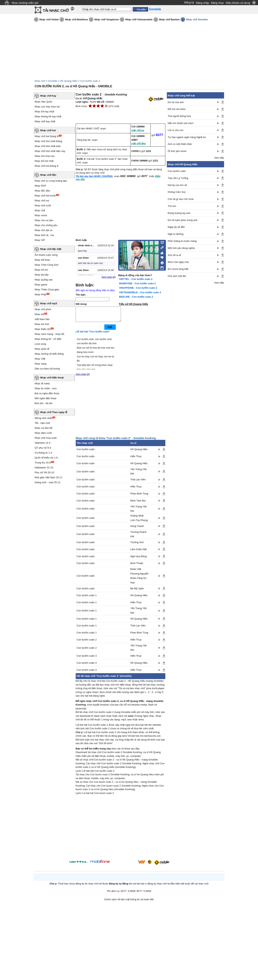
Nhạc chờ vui (42, 200)
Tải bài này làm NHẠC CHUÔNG (94, 176)
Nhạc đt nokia (42, 383)
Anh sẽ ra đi (174, 255)
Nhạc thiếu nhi (43, 329)
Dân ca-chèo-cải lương (47, 368)
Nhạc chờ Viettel (49, 19)
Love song (40, 343)
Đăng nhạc (217, 2)
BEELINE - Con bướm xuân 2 (136, 296)
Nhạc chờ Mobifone (76, 19)
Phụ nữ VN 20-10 (44, 472)
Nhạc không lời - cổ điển (48, 339)
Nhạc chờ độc (48, 174)
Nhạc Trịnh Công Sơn (47, 264)
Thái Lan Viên (138, 482)
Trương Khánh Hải (138, 537)
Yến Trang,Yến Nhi (138, 474)
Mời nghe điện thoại (45, 398)
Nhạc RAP (40, 185)
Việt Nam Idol (42, 319)
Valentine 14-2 (43, 442)
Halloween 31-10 (44, 467)
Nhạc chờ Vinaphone (106, 19)
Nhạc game (41, 284)
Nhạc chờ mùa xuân (46, 437)
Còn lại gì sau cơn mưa (181, 199)
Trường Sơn (137, 545)
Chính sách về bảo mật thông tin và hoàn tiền (129, 902)
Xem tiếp (219, 157)
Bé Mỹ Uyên (137, 591)
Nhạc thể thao (42, 259)
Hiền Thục (136, 459)
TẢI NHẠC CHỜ (56, 11)
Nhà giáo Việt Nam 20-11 (49, 477)
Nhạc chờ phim (43, 309)
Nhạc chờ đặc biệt (50, 249)
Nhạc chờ (40, 80)
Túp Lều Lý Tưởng (178, 178)
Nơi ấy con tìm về (177, 185)
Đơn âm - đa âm (44, 403)
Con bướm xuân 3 (87, 658)
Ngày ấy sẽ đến (176, 227)
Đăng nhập (202, 2)
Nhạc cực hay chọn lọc (47, 106)
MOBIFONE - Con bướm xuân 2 (137, 283)
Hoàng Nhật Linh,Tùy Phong (139, 520)
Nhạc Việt (40, 358)
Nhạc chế (40, 210)
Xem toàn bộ (108, 277)
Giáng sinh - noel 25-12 (47, 482)
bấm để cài (137, 130)
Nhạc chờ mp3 (48, 303)
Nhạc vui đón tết (44, 428)
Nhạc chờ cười (43, 205)
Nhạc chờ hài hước (45, 195)
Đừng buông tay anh (179, 213)
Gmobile (52, 80)
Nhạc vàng (41, 363)
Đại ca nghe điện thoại (47, 393)
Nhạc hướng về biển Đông (49, 353)
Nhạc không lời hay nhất (48, 116)
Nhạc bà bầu (42, 274)
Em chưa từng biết (178, 269)
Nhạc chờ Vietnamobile (139, 19)
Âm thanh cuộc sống (46, 254)
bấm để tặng (138, 143)
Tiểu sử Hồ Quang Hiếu (133, 304)
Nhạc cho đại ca (43, 230)
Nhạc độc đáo (42, 190)
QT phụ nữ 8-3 (43, 447)
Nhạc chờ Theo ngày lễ (53, 412)
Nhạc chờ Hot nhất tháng (48, 141)
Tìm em (172, 206)
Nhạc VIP (40, 240)
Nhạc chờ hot (48, 130)
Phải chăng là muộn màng (182, 241)
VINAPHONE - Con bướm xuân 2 (138, 287)
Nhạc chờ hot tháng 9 (46, 136)
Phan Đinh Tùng (139, 496)
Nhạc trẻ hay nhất (44, 111)
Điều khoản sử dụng (238, 2)
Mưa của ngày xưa (178, 262)
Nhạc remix (41, 215)
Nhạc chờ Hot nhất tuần (48, 146)
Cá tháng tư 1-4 (43, 452)
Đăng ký (189, 2)
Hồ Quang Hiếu (68, 80)
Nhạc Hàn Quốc (43, 101)
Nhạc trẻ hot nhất (44, 161)
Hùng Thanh (137, 529)
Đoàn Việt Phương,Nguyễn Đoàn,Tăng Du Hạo (139, 578)
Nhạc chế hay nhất (45, 121)
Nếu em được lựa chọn (181, 123)
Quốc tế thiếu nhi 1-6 (46, 457)
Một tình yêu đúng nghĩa (181, 248)
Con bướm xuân (86, 452)
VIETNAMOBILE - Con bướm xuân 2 (140, 292)
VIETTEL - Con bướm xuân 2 (136, 279)
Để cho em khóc (177, 109)
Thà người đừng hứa (179, 116)
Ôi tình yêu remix (177, 151)
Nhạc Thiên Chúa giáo (47, 289)
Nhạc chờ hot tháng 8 (46, 165)
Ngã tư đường (175, 234)
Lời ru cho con (175, 130)
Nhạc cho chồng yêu (46, 225)
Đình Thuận (136, 566)
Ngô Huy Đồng (138, 559)
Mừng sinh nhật (43, 418)
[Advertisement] (120, 830)
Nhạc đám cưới (43, 432)
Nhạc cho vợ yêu (44, 220)
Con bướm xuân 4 (87, 665)
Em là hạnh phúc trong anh (183, 220)
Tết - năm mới (42, 423)
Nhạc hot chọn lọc (45, 156)
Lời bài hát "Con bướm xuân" (93, 334)
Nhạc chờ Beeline (169, 19)
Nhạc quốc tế (42, 348)
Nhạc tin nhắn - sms (46, 388)
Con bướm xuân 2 (90, 80)
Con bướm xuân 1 (87, 598)
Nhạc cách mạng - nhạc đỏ (49, 334)
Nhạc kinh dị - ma (44, 235)
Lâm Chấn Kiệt (138, 552)
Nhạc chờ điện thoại (52, 377)
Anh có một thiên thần (180, 144)
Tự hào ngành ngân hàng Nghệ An (187, 137)
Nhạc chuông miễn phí (25, 2)
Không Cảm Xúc (177, 192)
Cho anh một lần (177, 276)
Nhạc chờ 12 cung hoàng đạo (51, 180)
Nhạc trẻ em (41, 269)
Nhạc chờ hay (48, 95)
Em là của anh (176, 102)
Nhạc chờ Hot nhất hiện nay (50, 151)
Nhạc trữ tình (42, 324)
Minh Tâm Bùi (138, 503)
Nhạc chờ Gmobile (197, 19)
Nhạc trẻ (39, 314)
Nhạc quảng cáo (44, 279)
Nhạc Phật (40, 294)
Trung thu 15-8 (43, 462)
